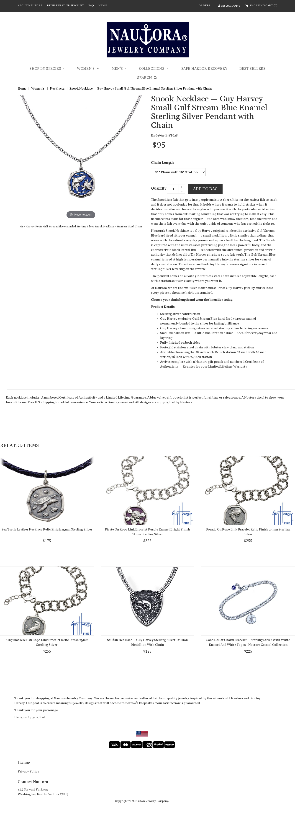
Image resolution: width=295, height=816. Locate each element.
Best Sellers (252, 69)
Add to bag (205, 189)
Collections (152, 69)
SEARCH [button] (147, 78)
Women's (86, 69)
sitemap (24, 763)
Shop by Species (45, 69)
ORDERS (204, 5)
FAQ (91, 5)
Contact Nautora (33, 782)
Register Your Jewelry (65, 5)
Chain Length (162, 163)
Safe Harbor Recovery (204, 69)
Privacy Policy (28, 772)
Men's (117, 69)
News (102, 5)
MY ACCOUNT (228, 6)
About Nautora (30, 5)
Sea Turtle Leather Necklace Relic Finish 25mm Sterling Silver (47, 530)
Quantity (158, 188)
